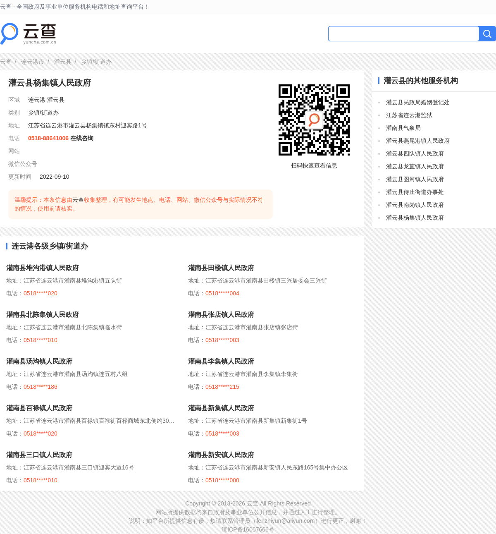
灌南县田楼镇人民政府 (221, 267)
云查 (6, 61)
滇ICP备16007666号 (248, 529)
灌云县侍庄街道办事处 (415, 192)
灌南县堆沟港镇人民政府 (42, 267)
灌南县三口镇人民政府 (39, 454)
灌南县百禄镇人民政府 (39, 408)
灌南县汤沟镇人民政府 (39, 361)
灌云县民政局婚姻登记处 (418, 102)
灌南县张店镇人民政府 (221, 314)
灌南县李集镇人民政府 (221, 361)
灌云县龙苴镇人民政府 (415, 166)
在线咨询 (81, 138)
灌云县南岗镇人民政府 (415, 204)
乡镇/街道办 (43, 112)
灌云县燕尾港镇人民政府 (418, 140)
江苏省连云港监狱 (409, 115)
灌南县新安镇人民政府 (221, 454)
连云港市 (32, 61)
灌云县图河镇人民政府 (415, 179)
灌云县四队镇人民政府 (415, 153)
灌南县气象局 (403, 128)
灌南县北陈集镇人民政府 (42, 314)
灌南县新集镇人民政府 (221, 408)
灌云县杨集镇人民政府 (415, 217)
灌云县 (63, 61)
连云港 (36, 99)
